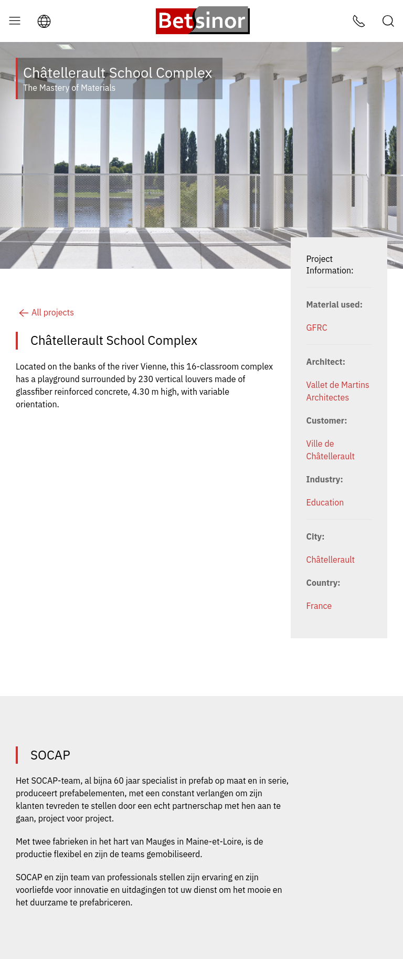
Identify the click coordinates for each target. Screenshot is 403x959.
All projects (45, 312)
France (319, 605)
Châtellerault (330, 559)
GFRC (316, 327)
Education (325, 502)
